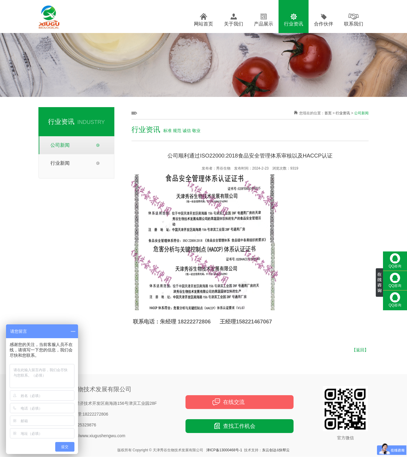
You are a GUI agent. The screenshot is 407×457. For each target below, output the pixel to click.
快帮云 (284, 450)
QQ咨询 (395, 260)
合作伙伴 (323, 23)
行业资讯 (293, 23)
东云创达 (269, 450)
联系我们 (353, 23)
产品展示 (263, 23)
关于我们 (233, 23)
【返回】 (360, 349)
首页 (328, 113)
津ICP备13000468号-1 (224, 450)
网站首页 (203, 23)
